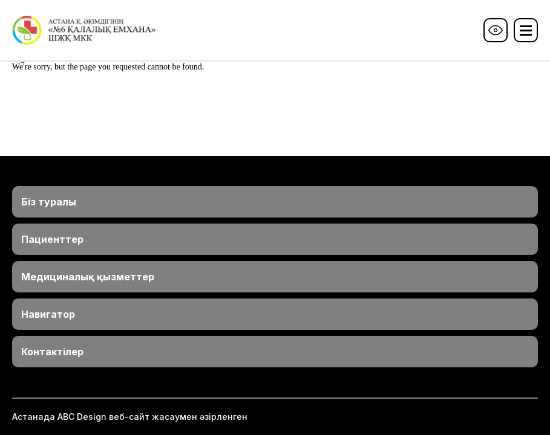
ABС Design (81, 416)
